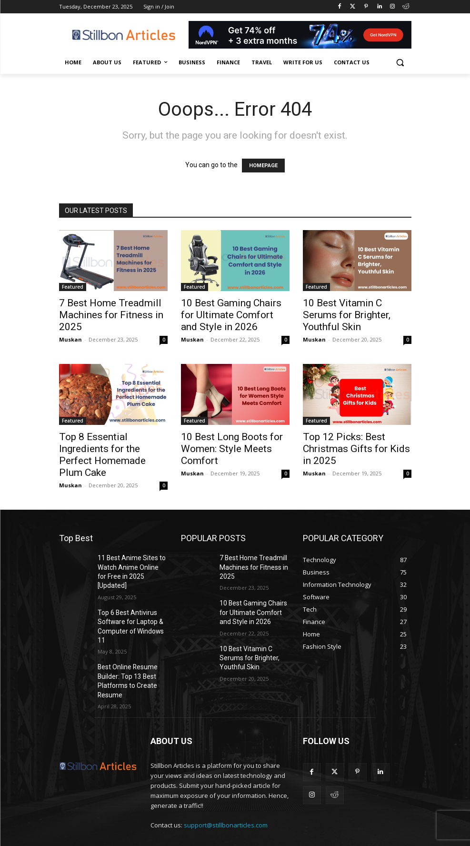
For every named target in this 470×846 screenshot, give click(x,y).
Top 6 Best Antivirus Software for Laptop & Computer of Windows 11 (131, 607)
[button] (400, 62)
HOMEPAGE (263, 165)
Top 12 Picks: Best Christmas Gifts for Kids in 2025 (356, 448)
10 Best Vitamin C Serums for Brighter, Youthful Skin (346, 314)
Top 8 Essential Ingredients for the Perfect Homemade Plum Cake (102, 454)
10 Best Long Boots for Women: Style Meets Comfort (232, 448)
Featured (72, 286)
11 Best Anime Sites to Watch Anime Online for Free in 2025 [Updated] (129, 565)
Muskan (70, 339)
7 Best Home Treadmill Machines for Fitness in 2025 (111, 314)
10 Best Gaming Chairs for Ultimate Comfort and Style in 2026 (231, 314)
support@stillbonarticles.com (226, 794)
